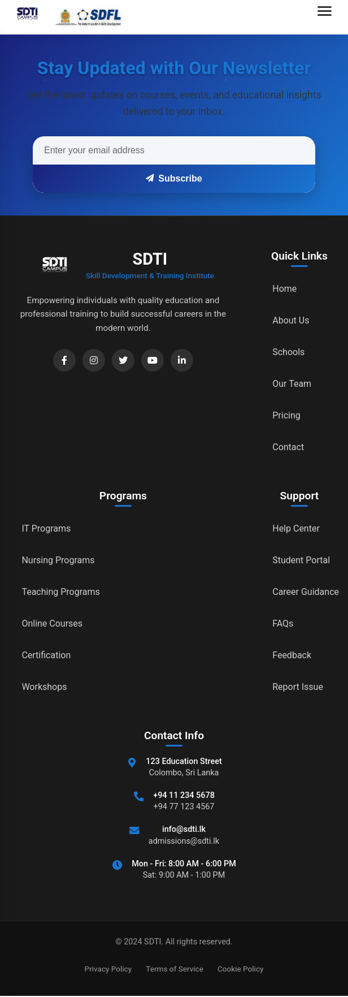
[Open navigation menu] (327, 17)
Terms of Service (174, 968)
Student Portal (301, 560)
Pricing (286, 415)
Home (284, 288)
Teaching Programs (60, 591)
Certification (46, 655)
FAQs (282, 623)
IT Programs (46, 528)
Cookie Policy (241, 968)
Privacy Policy (108, 968)
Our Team (291, 383)
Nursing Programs (57, 560)
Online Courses (51, 623)
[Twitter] (123, 360)
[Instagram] (93, 360)
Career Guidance (305, 591)
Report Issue (297, 686)
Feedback (291, 655)
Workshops (44, 686)
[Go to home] (65, 17)
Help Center (296, 528)
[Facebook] (64, 360)
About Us (290, 320)
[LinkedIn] (182, 360)
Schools (288, 352)
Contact (288, 447)
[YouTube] (152, 360)
